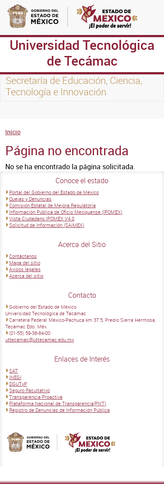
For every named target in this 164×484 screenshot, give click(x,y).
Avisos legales (25, 269)
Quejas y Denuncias (30, 198)
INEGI (15, 377)
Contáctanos (23, 256)
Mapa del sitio (24, 262)
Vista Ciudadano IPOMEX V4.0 (41, 218)
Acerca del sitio (26, 275)
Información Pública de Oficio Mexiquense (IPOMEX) (65, 212)
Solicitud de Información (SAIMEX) (46, 225)
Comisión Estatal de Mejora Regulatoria (52, 205)
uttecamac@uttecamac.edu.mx (39, 339)
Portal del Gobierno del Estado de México (54, 192)
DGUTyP (18, 383)
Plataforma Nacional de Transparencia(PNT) (57, 403)
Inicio (13, 132)
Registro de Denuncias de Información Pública (59, 410)
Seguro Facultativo (29, 390)
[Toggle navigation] (17, 110)
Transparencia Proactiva (36, 396)
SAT (13, 370)
